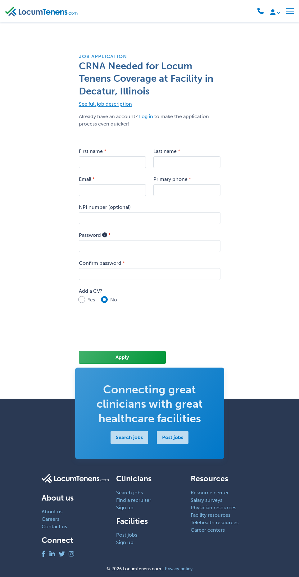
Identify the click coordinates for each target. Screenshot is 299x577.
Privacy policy (179, 568)
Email (85, 179)
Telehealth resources (214, 522)
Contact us (54, 526)
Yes (91, 300)
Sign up (125, 508)
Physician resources (213, 508)
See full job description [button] (105, 104)
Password (93, 235)
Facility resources (210, 515)
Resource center (210, 493)
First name (91, 151)
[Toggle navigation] (290, 11)
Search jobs (129, 437)
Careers (50, 519)
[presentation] (126, 331)
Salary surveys (206, 500)
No (113, 300)
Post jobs (172, 437)
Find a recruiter (133, 500)
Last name (165, 151)
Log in (146, 116)
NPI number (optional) (105, 207)
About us (52, 512)
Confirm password (100, 263)
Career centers (208, 530)
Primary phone (170, 179)
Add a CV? (90, 291)
